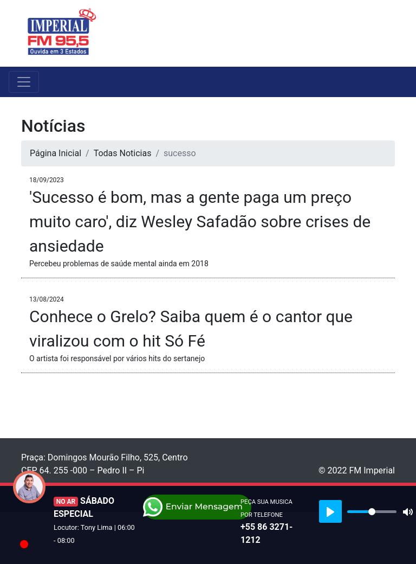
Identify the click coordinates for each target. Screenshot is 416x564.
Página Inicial (55, 153)
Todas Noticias (123, 153)
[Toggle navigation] (388, 33)
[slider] (371, 512)
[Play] (330, 511)
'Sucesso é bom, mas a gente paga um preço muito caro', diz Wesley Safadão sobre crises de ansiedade (199, 221)
